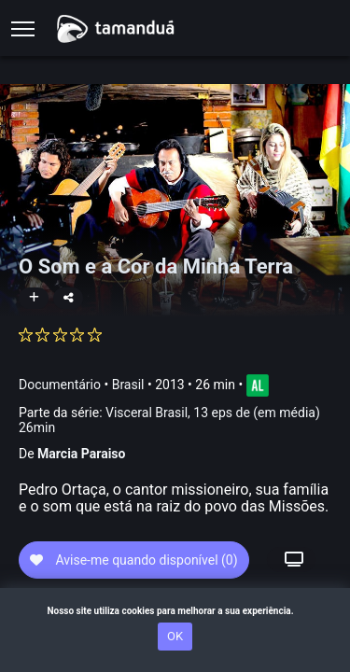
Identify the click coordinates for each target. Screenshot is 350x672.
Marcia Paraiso (81, 453)
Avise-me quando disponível (134, 560)
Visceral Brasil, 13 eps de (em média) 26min (169, 419)
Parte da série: (169, 420)
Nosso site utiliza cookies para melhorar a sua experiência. (174, 611)
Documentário (60, 384)
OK (175, 636)
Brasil (128, 384)
